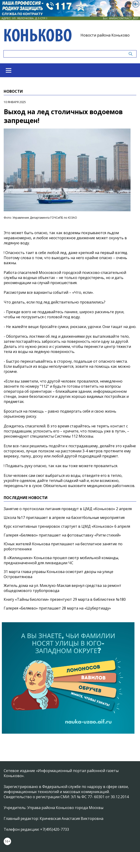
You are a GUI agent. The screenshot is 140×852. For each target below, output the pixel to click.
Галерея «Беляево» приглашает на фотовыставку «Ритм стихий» (62, 535)
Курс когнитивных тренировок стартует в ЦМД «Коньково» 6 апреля (67, 526)
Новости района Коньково (105, 35)
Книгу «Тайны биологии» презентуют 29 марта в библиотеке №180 (65, 599)
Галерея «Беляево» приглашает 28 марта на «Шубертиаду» (57, 608)
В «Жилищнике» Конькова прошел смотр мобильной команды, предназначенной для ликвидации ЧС (61, 560)
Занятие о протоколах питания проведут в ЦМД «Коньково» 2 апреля (68, 508)
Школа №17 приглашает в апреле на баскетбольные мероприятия (64, 517)
